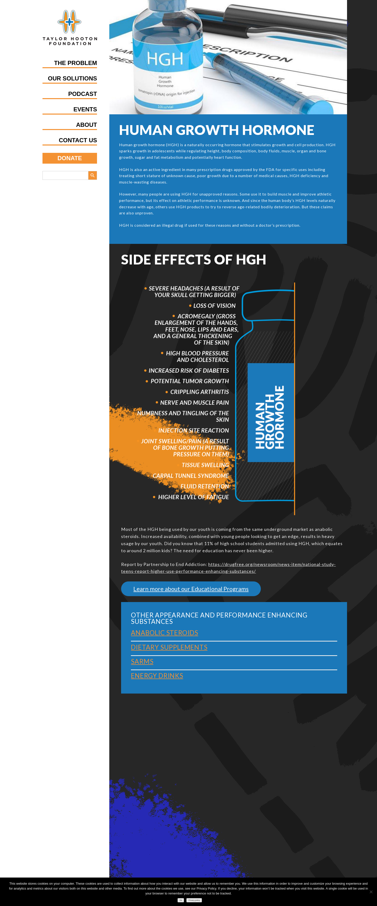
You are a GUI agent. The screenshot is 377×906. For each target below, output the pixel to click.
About (86, 124)
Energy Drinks (157, 676)
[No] (370, 891)
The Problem (75, 63)
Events (85, 109)
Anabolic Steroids (164, 633)
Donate (69, 158)
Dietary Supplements (169, 647)
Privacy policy (194, 900)
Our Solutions (72, 78)
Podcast (82, 94)
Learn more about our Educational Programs (191, 588)
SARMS (142, 661)
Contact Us (78, 140)
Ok (181, 900)
